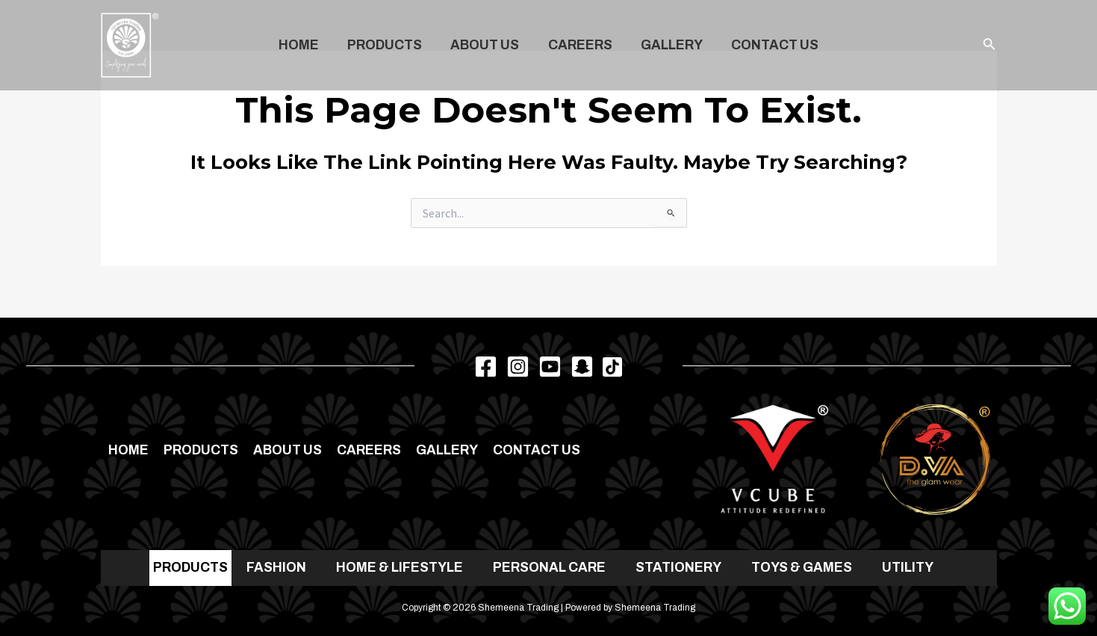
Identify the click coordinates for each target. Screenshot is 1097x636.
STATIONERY (678, 568)
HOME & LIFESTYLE (399, 568)
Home (305, 45)
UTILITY (907, 568)
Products (388, 45)
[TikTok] (612, 367)
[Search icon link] (989, 45)
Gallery (668, 45)
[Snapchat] (582, 366)
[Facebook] (485, 366)
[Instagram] (517, 366)
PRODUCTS (190, 568)
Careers (579, 45)
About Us (486, 45)
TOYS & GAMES (801, 568)
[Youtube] (550, 366)
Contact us (768, 45)
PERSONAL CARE (549, 568)
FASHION (276, 568)
